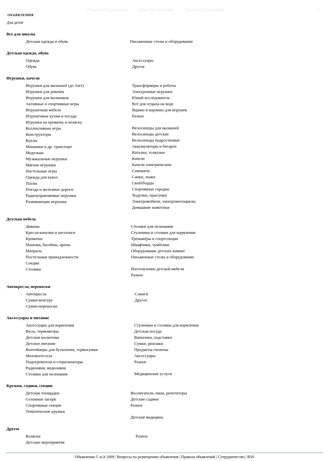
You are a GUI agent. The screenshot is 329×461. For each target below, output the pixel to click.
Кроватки (34, 238)
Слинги (141, 293)
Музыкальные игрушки (46, 158)
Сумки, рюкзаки (148, 343)
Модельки (34, 152)
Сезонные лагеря (41, 399)
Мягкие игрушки (41, 164)
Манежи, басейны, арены (48, 244)
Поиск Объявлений (205, 9)
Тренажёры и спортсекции (154, 238)
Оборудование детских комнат (158, 250)
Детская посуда (148, 331)
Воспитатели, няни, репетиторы (158, 393)
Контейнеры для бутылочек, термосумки (62, 349)
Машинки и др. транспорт (49, 146)
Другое (138, 66)
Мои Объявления (156, 9)
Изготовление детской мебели (157, 268)
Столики (33, 269)
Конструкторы (38, 134)
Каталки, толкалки (148, 152)
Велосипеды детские (150, 134)
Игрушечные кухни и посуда (51, 116)
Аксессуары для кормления (50, 325)
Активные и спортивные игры (52, 103)
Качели (138, 158)
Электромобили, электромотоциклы (164, 201)
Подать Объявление (107, 9)
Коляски (33, 436)
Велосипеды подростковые (156, 140)
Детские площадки (42, 393)
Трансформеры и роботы (154, 85)
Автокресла (36, 293)
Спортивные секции (43, 405)
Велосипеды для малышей (155, 127)
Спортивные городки (150, 189)
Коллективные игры (43, 128)
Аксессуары (142, 60)
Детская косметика (42, 337)
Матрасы (34, 250)
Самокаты (141, 170)
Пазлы (31, 183)
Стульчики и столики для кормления (163, 232)
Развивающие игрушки (46, 201)
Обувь (31, 66)
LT (317, 9)
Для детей (15, 22)
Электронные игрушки (152, 91)
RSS (250, 457)
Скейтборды (143, 182)
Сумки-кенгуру (39, 300)
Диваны (33, 226)
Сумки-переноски (41, 306)
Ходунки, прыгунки (149, 195)
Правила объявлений (198, 457)
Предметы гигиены (151, 349)
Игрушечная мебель (43, 109)
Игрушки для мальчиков (47, 97)
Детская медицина (146, 417)
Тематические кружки (45, 411)
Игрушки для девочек (45, 91)
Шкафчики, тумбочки (150, 244)
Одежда (33, 60)
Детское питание (41, 343)
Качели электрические (152, 164)
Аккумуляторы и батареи (154, 146)
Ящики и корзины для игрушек (159, 109)
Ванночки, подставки (153, 337)
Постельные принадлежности (52, 256)
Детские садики (144, 399)
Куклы (31, 140)
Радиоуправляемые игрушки (51, 195)
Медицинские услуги (153, 373)
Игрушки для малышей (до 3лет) (55, 85)
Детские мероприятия (45, 442)
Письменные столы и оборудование (161, 41)
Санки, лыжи (143, 176)
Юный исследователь (151, 97)
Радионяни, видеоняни (46, 367)
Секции (32, 263)
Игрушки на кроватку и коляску (54, 122)
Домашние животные (151, 207)
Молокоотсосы (39, 355)
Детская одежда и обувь (47, 41)
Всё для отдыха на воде (152, 103)
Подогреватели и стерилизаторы (54, 361)
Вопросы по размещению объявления (147, 457)
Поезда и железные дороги (49, 189)
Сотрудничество (231, 457)
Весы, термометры (42, 331)
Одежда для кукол (42, 177)
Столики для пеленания (152, 226)
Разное (138, 116)
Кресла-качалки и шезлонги (50, 232)
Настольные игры (41, 171)
